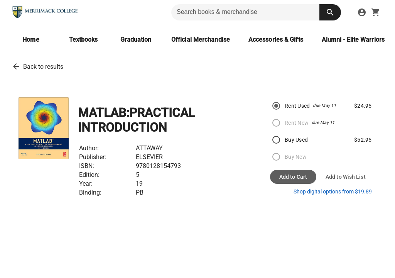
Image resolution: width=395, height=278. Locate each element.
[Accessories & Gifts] (275, 39)
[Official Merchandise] (200, 39)
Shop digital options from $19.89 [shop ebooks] (333, 191)
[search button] (330, 12)
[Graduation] (136, 39)
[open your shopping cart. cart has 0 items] (376, 12)
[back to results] (16, 66)
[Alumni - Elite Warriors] (353, 39)
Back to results (43, 66)
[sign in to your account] (362, 12)
